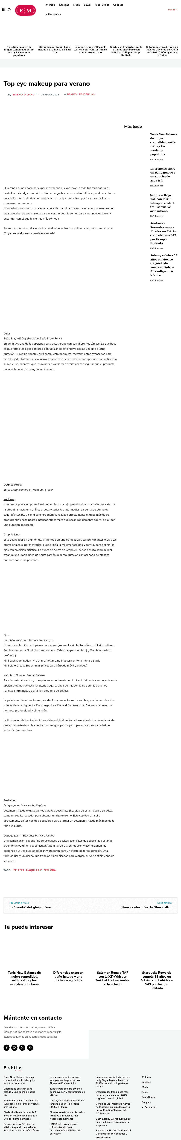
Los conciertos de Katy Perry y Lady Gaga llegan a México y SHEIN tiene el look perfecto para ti (113, 1075)
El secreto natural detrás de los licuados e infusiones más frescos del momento (67, 1107)
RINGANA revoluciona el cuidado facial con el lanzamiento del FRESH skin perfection (67, 1119)
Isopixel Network (130, 1136)
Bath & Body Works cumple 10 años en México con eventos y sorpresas (112, 1113)
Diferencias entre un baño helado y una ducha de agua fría (54, 50)
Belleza (18, 870)
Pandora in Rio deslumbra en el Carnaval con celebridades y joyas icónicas (113, 1125)
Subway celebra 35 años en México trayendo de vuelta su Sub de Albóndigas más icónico (162, 51)
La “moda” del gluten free (30, 907)
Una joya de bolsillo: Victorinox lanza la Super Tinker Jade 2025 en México (66, 1096)
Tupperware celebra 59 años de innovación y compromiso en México (66, 1085)
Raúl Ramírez (156, 154)
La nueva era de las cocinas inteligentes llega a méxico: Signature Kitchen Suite (64, 1074)
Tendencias (87, 94)
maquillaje (34, 870)
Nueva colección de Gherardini (146, 907)
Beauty (72, 94)
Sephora (49, 870)
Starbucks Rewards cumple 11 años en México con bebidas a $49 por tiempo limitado (126, 51)
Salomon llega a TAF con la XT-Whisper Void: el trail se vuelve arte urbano (90, 50)
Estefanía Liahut (24, 94)
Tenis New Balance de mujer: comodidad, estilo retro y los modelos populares (19, 51)
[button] (9, 9)
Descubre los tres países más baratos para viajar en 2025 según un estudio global (111, 1088)
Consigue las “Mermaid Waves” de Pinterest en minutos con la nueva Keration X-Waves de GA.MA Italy (112, 1101)
